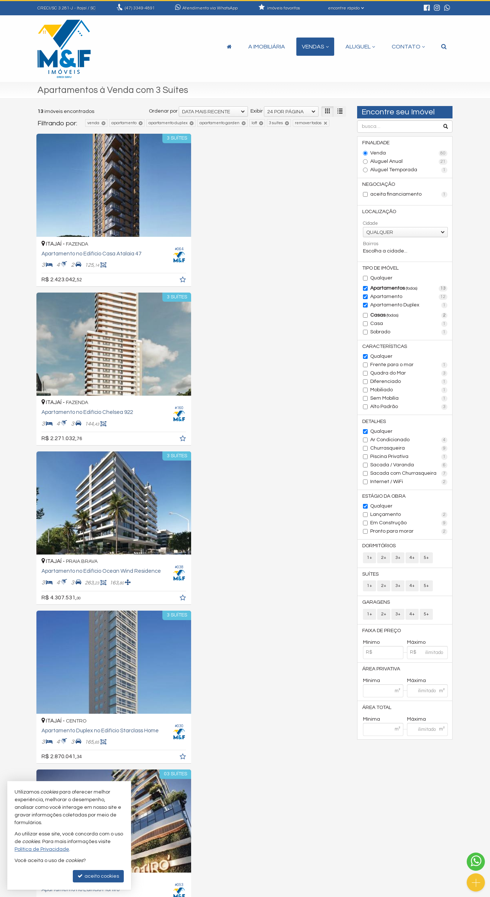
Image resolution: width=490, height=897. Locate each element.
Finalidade (376, 143)
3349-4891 (140, 8)
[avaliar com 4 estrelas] (63, 764)
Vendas (315, 47)
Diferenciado (409, 385)
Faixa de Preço (382, 636)
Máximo (416, 648)
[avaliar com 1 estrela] (40, 764)
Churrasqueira (409, 452)
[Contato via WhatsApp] (476, 862)
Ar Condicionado (409, 443)
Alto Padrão (409, 410)
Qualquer (381, 280)
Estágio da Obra (384, 499)
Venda (409, 154)
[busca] (444, 47)
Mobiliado (409, 393)
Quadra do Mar (409, 376)
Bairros (370, 245)
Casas (409, 318)
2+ (383, 562)
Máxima (416, 687)
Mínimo (371, 648)
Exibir (256, 111)
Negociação (379, 185)
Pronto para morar (409, 535)
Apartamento (409, 299)
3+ (397, 562)
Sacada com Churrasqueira (409, 477)
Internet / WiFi (409, 485)
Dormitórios (379, 550)
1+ (369, 562)
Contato (408, 47)
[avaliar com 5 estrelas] (71, 764)
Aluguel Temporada (409, 170)
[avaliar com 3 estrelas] (56, 764)
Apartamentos (409, 291)
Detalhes (375, 424)
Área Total (377, 714)
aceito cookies (98, 876)
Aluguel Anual (409, 162)
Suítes (371, 578)
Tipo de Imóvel (381, 270)
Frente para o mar (409, 368)
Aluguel (360, 47)
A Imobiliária (266, 47)
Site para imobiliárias (406, 891)
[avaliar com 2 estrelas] (48, 764)
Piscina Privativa (409, 460)
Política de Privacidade (227, 891)
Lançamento (409, 519)
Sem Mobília (409, 401)
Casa (409, 326)
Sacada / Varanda (409, 468)
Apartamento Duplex (409, 307)
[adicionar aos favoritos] (128, 244)
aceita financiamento (409, 196)
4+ (412, 562)
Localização (380, 213)
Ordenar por (163, 111)
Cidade (370, 224)
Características (385, 349)
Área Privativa (382, 675)
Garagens (377, 607)
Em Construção (409, 527)
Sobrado (409, 334)
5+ (426, 562)
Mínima (371, 687)
